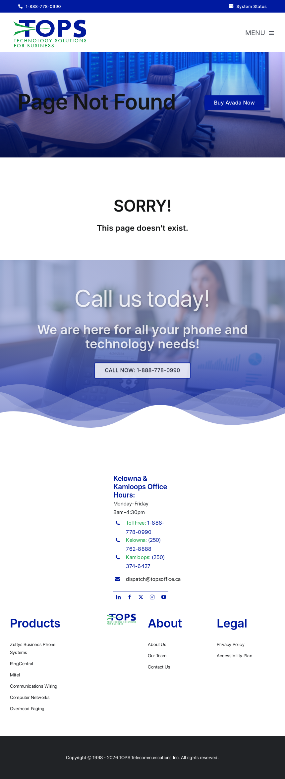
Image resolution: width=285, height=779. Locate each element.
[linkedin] (118, 597)
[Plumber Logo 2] (49, 20)
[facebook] (129, 597)
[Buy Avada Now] (234, 103)
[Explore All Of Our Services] (142, 373)
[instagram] (152, 597)
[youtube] (163, 597)
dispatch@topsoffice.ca (153, 579)
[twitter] (141, 597)
